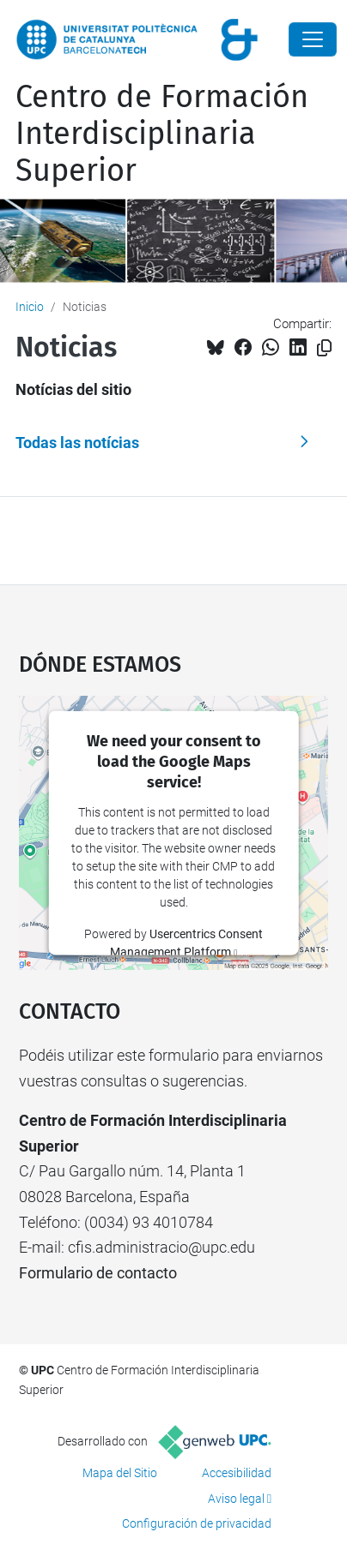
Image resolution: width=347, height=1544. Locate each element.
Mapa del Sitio (119, 1473)
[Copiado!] (324, 348)
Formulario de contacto (98, 1273)
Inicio (29, 307)
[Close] (313, 39)
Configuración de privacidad (196, 1523)
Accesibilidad (236, 1473)
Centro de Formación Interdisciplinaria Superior (161, 133)
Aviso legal (236, 1498)
